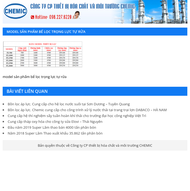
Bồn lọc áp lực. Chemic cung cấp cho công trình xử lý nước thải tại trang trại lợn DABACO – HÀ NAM (87, 109)
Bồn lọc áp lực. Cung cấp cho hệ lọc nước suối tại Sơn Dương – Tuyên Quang (69, 104)
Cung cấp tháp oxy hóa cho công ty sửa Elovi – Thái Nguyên (55, 121)
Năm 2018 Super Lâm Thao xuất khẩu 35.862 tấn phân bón (55, 133)
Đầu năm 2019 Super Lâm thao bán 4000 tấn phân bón (52, 127)
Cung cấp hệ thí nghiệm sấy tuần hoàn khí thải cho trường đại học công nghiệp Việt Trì (77, 115)
